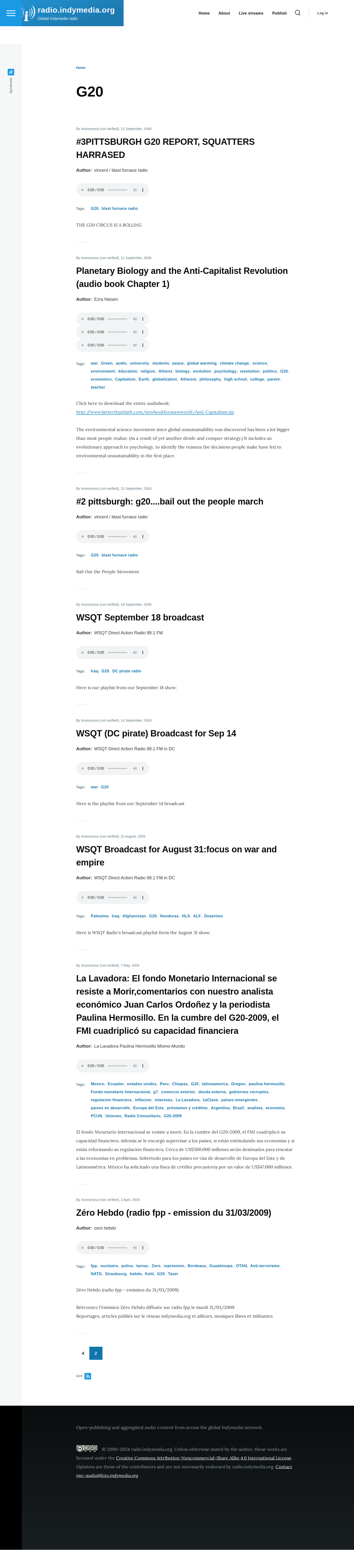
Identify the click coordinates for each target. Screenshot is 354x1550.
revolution (250, 371)
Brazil (238, 1108)
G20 (94, 209)
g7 (155, 1092)
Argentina (220, 1108)
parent (273, 379)
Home (81, 68)
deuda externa (212, 1092)
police (127, 1266)
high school (235, 379)
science (259, 363)
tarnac (142, 1266)
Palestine (100, 916)
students (160, 363)
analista (254, 1108)
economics (101, 379)
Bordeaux (197, 1266)
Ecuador (116, 1084)
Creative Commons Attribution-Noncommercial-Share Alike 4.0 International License (203, 1458)
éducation (127, 371)
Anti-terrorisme (264, 1266)
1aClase (210, 1100)
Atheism (188, 379)
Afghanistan (134, 916)
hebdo (136, 1274)
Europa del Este (148, 1108)
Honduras (169, 916)
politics (270, 371)
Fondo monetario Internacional (120, 1092)
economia (275, 1108)
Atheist (165, 371)
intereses (163, 1100)
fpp (94, 1266)
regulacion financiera (111, 1100)
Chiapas (180, 1084)
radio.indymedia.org (89, 27)
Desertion (213, 916)
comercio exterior (178, 1092)
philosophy (210, 379)
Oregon (238, 1084)
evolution (202, 371)
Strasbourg (116, 1274)
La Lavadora (188, 1100)
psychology (225, 371)
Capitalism (125, 379)
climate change (234, 363)
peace (178, 363)
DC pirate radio (127, 671)
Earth (144, 379)
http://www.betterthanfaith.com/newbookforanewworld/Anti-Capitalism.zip (155, 412)
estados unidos (142, 1084)
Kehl (149, 1274)
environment (103, 371)
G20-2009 (173, 1116)
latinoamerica (215, 1084)
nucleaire (109, 1266)
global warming (202, 363)
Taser (173, 1274)
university (139, 363)
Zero (156, 1266)
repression (174, 1266)
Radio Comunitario (143, 1116)
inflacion (143, 1100)
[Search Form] (310, 30)
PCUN (96, 1116)
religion (148, 371)
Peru (164, 1084)
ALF (197, 916)
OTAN (241, 1266)
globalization (164, 379)
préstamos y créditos (187, 1108)
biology (183, 371)
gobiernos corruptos (249, 1092)
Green (107, 363)
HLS (186, 916)
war (94, 363)
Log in (335, 31)
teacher (98, 387)
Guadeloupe (221, 1266)
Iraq (94, 671)
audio (121, 363)
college (257, 379)
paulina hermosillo (267, 1084)
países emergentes (239, 1100)
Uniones (113, 1116)
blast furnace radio (120, 209)
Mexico (97, 1084)
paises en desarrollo (110, 1108)
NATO (96, 1274)
